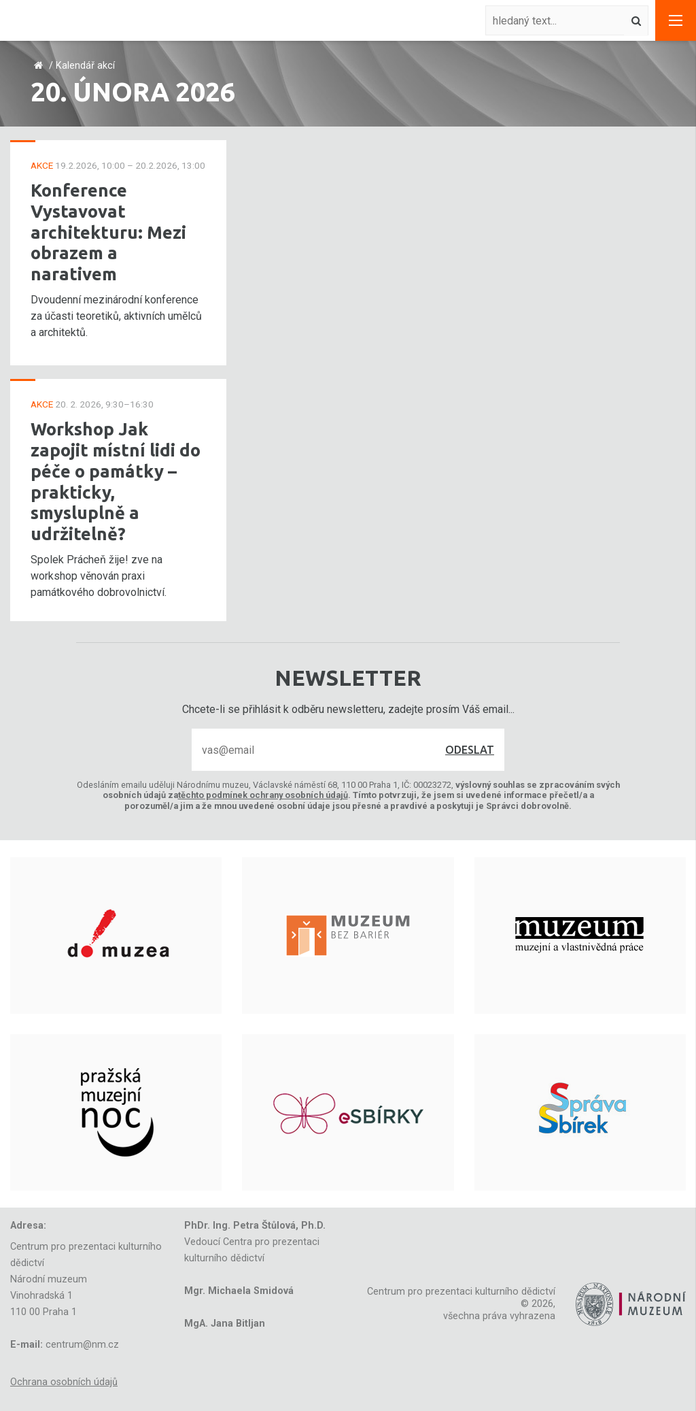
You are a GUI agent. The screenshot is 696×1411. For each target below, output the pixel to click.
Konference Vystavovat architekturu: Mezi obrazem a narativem (108, 232)
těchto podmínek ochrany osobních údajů (263, 795)
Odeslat (469, 750)
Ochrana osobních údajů (64, 1382)
